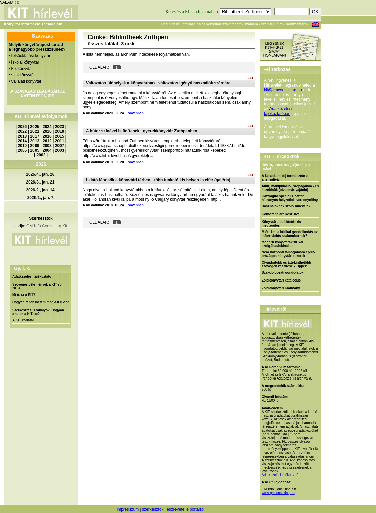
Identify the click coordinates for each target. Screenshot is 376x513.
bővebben (136, 113)
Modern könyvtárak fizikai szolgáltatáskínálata (282, 244)
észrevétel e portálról (185, 509)
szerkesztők (152, 509)
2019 (59, 131)
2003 (59, 150)
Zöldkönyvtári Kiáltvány (281, 288)
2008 (47, 145)
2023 (59, 126)
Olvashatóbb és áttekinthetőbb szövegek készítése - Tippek (286, 264)
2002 (41, 155)
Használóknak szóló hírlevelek (286, 206)
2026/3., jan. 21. (40, 182)
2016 (47, 136)
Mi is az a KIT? (24, 294)
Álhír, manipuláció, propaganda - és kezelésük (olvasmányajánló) (290, 188)
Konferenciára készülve (281, 214)
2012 (47, 141)
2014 (22, 141)
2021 (34, 131)
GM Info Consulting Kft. (47, 226)
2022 (22, 131)
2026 (22, 126)
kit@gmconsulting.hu (283, 90)
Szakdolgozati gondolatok (282, 272)
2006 (22, 150)
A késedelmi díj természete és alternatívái (285, 177)
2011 (59, 141)
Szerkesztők (40, 218)
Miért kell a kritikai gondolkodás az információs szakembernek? (290, 234)
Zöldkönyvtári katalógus (281, 280)
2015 (59, 136)
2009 (34, 145)
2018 (22, 136)
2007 (59, 145)
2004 (47, 150)
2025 (34, 126)
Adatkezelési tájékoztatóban (278, 111)
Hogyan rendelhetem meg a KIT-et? (40, 302)
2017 (34, 136)
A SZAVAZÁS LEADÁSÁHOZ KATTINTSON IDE (37, 93)
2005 (34, 150)
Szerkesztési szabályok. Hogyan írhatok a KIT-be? (38, 312)
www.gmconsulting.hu (278, 493)
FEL (251, 78)
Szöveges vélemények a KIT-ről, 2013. (37, 286)
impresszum (128, 509)
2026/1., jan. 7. (41, 197)
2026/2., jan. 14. (40, 190)
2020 (47, 131)
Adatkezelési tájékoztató (31, 276)
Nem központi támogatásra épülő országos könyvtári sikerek (288, 254)
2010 (22, 145)
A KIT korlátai (23, 320)
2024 (47, 126)
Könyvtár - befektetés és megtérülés (281, 223)
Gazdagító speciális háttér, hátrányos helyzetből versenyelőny (290, 198)
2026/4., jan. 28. (40, 174)
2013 (34, 141)
